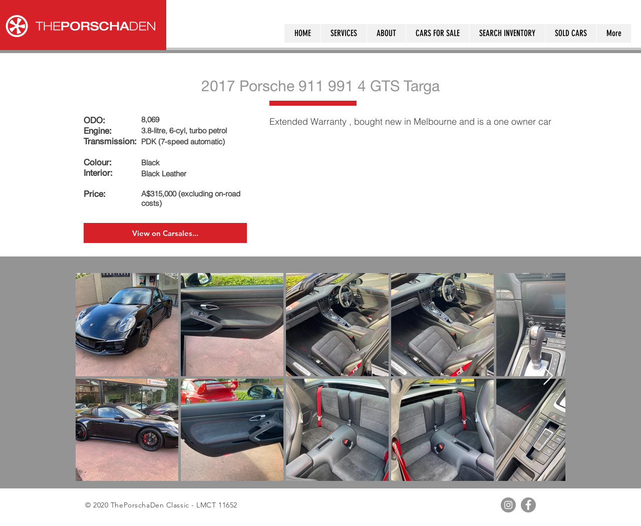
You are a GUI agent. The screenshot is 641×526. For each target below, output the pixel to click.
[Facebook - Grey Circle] (528, 504)
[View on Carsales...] (165, 233)
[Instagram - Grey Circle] (508, 504)
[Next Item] (548, 376)
